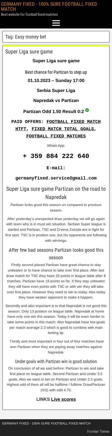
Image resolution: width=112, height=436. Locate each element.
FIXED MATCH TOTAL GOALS (63, 129)
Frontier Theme (98, 431)
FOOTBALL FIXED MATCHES (56, 136)
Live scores (63, 399)
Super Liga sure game (29, 51)
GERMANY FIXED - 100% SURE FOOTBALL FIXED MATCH (49, 6)
